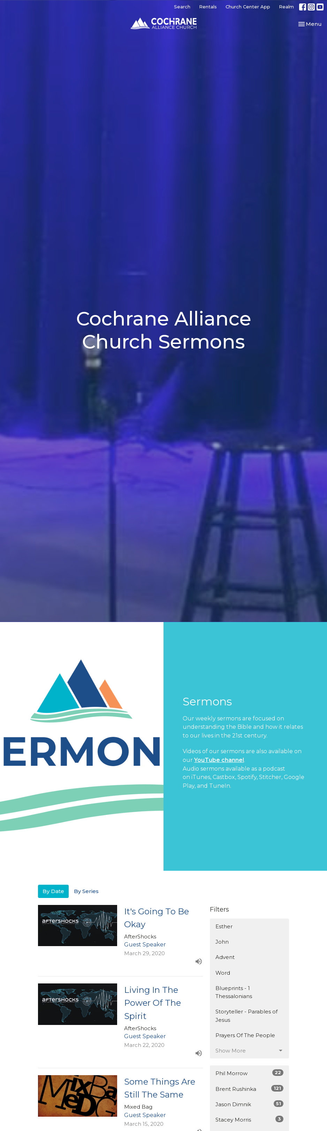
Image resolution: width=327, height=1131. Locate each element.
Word (222, 972)
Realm (286, 6)
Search (182, 6)
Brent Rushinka (249, 1088)
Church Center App (248, 6)
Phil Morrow (249, 1073)
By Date (53, 891)
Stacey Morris (249, 1119)
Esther (224, 926)
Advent (225, 957)
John (222, 941)
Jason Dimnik (249, 1104)
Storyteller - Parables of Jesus (246, 1015)
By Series (86, 891)
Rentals (208, 6)
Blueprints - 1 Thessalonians (233, 992)
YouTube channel (219, 760)
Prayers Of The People (245, 1035)
